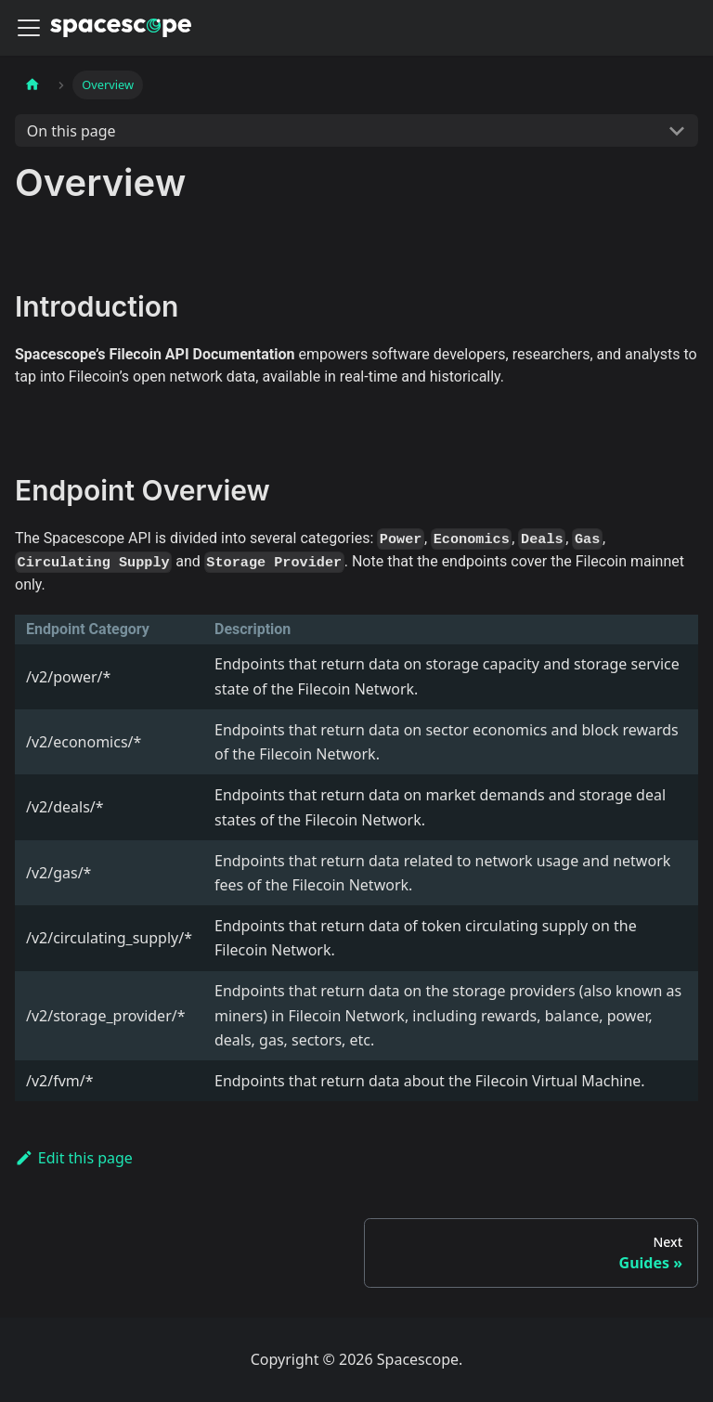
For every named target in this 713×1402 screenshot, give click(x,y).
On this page (71, 131)
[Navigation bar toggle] (29, 28)
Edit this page (74, 1158)
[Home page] (32, 85)
